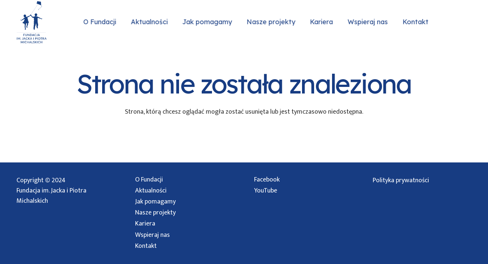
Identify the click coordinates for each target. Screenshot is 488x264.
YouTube (265, 190)
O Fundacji (149, 179)
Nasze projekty (155, 212)
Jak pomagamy (155, 201)
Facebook (267, 179)
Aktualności (151, 190)
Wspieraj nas (152, 235)
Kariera (145, 223)
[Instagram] (455, 22)
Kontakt (146, 246)
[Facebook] (470, 22)
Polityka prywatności (401, 180)
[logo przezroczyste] (31, 22)
